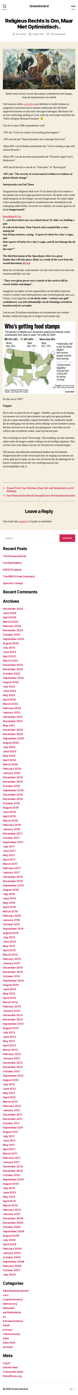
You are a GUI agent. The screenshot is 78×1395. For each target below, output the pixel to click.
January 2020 (11, 773)
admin (22, 34)
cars (5, 1295)
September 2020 (13, 738)
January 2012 (11, 1110)
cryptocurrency (13, 1299)
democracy (10, 1303)
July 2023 (9, 647)
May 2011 (9, 1144)
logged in (23, 521)
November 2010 (13, 1170)
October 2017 (11, 837)
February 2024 (12, 626)
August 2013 (11, 1028)
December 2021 (13, 716)
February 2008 (12, 1265)
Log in (6, 1363)
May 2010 (9, 1196)
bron (26, 263)
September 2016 (13, 885)
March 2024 (10, 621)
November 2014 (13, 971)
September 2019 (13, 790)
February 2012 (12, 1105)
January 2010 (11, 1214)
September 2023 (13, 638)
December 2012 (13, 1062)
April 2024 (9, 617)
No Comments (58, 34)
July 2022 (9, 686)
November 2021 (13, 721)
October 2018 (11, 803)
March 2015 (10, 954)
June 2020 (9, 751)
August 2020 (11, 742)
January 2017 (11, 872)
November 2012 (13, 1067)
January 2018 (11, 829)
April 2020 (9, 760)
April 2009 (9, 1244)
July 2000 (9, 1274)
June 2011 (9, 1140)
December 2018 (13, 794)
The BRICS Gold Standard (19, 576)
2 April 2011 (38, 34)
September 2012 (13, 1075)
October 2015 (11, 924)
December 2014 (13, 967)
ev (4, 1316)
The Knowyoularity (14, 556)
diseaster (9, 1308)
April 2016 (9, 907)
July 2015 (9, 937)
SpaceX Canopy (13, 583)
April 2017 (9, 859)
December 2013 (13, 1015)
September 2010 (13, 1179)
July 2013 (9, 1032)
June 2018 (9, 811)
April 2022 (9, 699)
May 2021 (9, 725)
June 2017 (9, 850)
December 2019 (13, 777)
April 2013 (9, 1045)
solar (6, 1338)
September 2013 (13, 1023)
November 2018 (13, 798)
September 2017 (13, 842)
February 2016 (12, 915)
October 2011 (11, 1123)
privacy (7, 1329)
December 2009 (13, 1218)
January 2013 (11, 1058)
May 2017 (9, 855)
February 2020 (12, 768)
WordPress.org (12, 1376)
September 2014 (13, 980)
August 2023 (11, 643)
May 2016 (9, 902)
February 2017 (12, 868)
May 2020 (9, 755)
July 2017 (9, 846)
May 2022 (9, 695)
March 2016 (10, 911)
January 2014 (11, 1010)
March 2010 (10, 1205)
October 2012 (11, 1071)
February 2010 (12, 1209)
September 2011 (13, 1127)
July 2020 (9, 747)
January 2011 (11, 1162)
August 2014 (11, 984)
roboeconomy (11, 1333)
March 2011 (10, 1153)
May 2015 (9, 945)
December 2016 (13, 876)
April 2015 (9, 950)
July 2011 (9, 1136)
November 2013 (13, 1019)
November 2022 (13, 669)
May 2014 (9, 993)
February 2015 (12, 958)
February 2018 (12, 824)
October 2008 (11, 1257)
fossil (6, 1325)
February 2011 (11, 1157)
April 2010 (9, 1201)
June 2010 (9, 1192)
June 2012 (9, 1088)
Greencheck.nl (39, 6)
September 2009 (13, 1231)
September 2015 (13, 928)
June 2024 (9, 613)
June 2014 (9, 989)
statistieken (29, 104)
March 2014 (10, 1002)
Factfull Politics (12, 562)
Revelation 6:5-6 (12, 216)
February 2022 (12, 708)
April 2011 (9, 1149)
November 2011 (12, 1118)
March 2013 (10, 1049)
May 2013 (9, 1041)
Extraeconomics (13, 1321)
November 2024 (13, 608)
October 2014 (11, 976)
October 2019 (11, 786)
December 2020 (13, 729)
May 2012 (9, 1092)
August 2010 (11, 1183)
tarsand (8, 1346)
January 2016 (11, 920)
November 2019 (13, 781)
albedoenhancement (15, 1290)
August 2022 (11, 682)
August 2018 (11, 807)
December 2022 (13, 664)
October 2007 (11, 1270)
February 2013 (12, 1054)
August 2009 (11, 1235)
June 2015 (9, 941)
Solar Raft (9, 1342)
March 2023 (10, 660)
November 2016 (13, 881)
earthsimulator (12, 1312)
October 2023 (11, 634)
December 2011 (12, 1114)
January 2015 (11, 963)
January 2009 (12, 1252)
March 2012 (10, 1101)
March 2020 (10, 764)
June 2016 (9, 898)
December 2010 (13, 1166)
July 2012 (9, 1084)
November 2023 (13, 630)
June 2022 (9, 690)
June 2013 (9, 1036)
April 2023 (9, 656)
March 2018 (10, 820)
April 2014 (9, 997)
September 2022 (13, 677)
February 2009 (12, 1248)
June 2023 (9, 651)
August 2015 (11, 933)
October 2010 (11, 1175)
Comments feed (13, 1371)
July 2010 (9, 1188)
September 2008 (13, 1261)
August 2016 (11, 889)
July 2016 (9, 894)
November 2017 (13, 833)
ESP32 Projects (12, 569)
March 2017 (10, 863)
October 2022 (11, 673)
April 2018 (9, 816)
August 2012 (10, 1080)
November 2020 (13, 734)
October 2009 (11, 1227)
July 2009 (9, 1240)
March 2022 (10, 703)
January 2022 (11, 712)
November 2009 (13, 1222)
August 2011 (10, 1131)
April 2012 (9, 1097)
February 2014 (12, 1006)
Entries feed (10, 1367)
